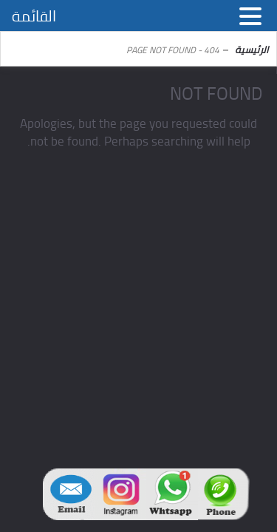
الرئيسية (251, 49)
